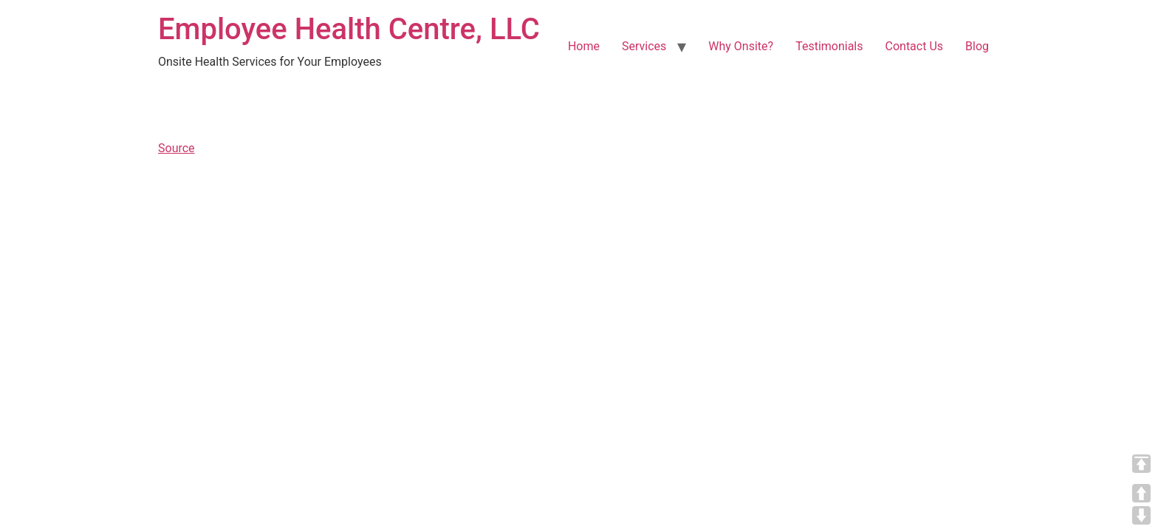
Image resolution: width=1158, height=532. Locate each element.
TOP (1141, 463)
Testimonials (829, 46)
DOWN (1141, 515)
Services (644, 46)
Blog (977, 46)
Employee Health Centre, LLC (349, 29)
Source (176, 148)
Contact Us (914, 46)
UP (1141, 493)
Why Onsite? (740, 46)
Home (584, 46)
